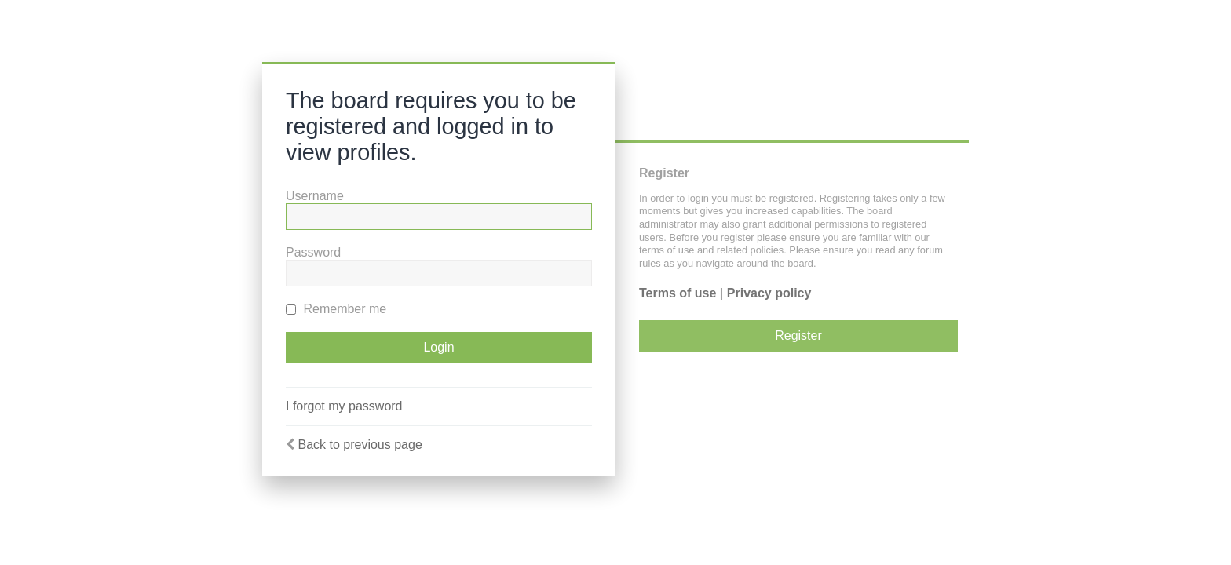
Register (798, 335)
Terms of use (677, 293)
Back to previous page (360, 444)
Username (315, 195)
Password (313, 252)
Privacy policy (769, 293)
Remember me (336, 308)
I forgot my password (344, 406)
